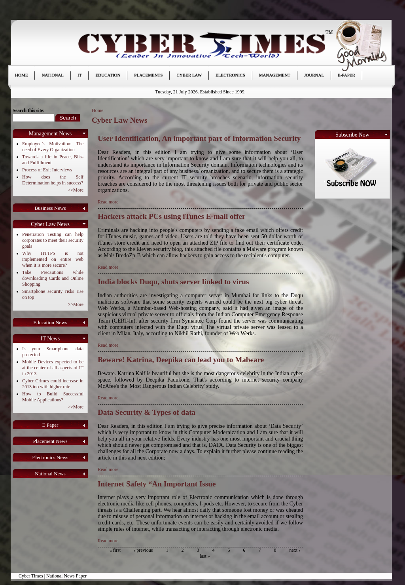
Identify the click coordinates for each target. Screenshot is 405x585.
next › (295, 550)
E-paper (346, 74)
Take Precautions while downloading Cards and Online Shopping (52, 278)
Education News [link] (50, 322)
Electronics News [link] (50, 457)
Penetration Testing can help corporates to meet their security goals (52, 240)
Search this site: (29, 110)
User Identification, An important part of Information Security (199, 138)
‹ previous (143, 550)
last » (205, 556)
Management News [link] (50, 134)
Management (274, 74)
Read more (108, 202)
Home (21, 74)
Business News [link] (50, 208)
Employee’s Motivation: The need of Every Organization (52, 146)
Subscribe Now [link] (352, 135)
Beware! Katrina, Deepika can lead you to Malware (181, 359)
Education (107, 74)
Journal (314, 74)
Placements (148, 74)
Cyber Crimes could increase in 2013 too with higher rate (52, 383)
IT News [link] (50, 339)
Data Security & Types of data (146, 412)
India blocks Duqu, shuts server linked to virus (173, 281)
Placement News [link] (50, 441)
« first (115, 550)
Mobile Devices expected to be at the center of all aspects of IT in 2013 (52, 367)
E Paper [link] (50, 425)
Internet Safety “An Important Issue (157, 484)
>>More (75, 190)
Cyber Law (189, 74)
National (53, 74)
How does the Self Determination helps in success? (52, 180)
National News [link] (50, 474)
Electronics (230, 74)
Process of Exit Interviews (47, 170)
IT (79, 74)
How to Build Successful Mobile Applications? (52, 397)
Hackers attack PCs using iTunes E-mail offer (171, 216)
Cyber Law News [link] (50, 224)
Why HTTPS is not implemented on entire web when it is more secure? (52, 259)
